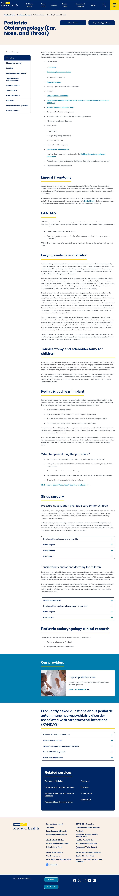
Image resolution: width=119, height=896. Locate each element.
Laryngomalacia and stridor (57, 96)
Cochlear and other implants (58, 149)
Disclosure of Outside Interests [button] (88, 827)
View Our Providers (77, 689)
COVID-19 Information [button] (85, 824)
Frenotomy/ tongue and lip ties (59, 72)
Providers (10, 100)
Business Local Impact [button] (54, 824)
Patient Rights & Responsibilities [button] (88, 852)
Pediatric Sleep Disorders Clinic (59, 802)
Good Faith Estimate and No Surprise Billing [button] (87, 835)
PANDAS (9, 68)
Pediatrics (85, 781)
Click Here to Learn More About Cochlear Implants (63, 485)
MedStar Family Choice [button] (85, 840)
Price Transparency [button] (53, 856)
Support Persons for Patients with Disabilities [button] (89, 860)
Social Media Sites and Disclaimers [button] (59, 859)
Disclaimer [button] (50, 827)
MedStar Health (9, 15)
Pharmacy (85, 787)
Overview (10, 58)
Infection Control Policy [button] (55, 840)
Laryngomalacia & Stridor (16, 73)
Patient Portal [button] (64, 5)
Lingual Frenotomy (13, 63)
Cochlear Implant (13, 85)
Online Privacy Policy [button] (54, 847)
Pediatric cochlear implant (62, 391)
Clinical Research (13, 95)
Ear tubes (52, 67)
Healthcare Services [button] (29, 5)
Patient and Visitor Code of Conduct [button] (86, 848)
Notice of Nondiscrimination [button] (86, 843)
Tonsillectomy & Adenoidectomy (12, 79)
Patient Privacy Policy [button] (54, 852)
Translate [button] (54, 865)
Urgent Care (86, 799)
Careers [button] (93, 5)
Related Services (12, 111)
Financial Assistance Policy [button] (56, 834)
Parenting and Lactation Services (59, 787)
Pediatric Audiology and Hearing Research (59, 794)
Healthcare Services (24, 15)
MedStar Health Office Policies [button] (57, 843)
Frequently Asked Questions (17, 105)
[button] (106, 5)
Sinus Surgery (11, 90)
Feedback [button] (79, 831)
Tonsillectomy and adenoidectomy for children (72, 351)
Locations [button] (54, 5)
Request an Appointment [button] (101, 23)
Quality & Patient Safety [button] (85, 856)
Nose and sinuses (54, 82)
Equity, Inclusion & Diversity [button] (56, 831)
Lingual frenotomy (56, 177)
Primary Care (86, 793)
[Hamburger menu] (114, 5)
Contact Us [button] (51, 887)
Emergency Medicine (54, 781)
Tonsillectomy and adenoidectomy (60, 107)
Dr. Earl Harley (89, 201)
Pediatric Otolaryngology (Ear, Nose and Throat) (49, 15)
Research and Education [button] (80, 5)
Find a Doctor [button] (43, 5)
